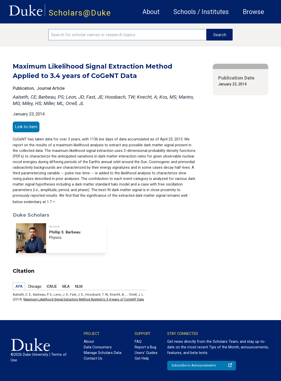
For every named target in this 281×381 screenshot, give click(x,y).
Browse (253, 12)
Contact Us (93, 358)
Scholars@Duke (80, 13)
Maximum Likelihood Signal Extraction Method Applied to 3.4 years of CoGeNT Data (83, 299)
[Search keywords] (127, 34)
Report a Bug (145, 347)
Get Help (142, 358)
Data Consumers (98, 347)
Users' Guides (146, 352)
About (151, 12)
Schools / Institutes (201, 12)
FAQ (138, 341)
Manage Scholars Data (102, 352)
